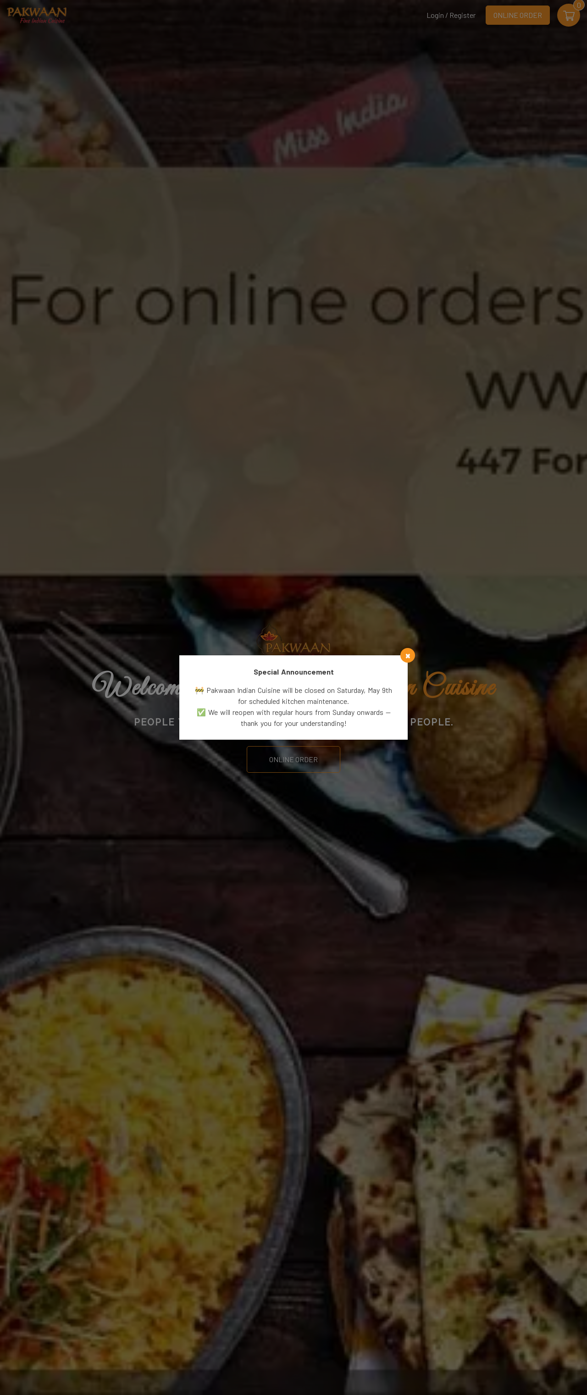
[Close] (407, 655)
